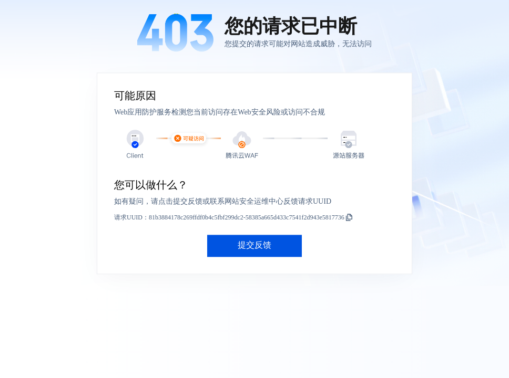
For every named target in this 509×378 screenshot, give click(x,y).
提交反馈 (254, 245)
